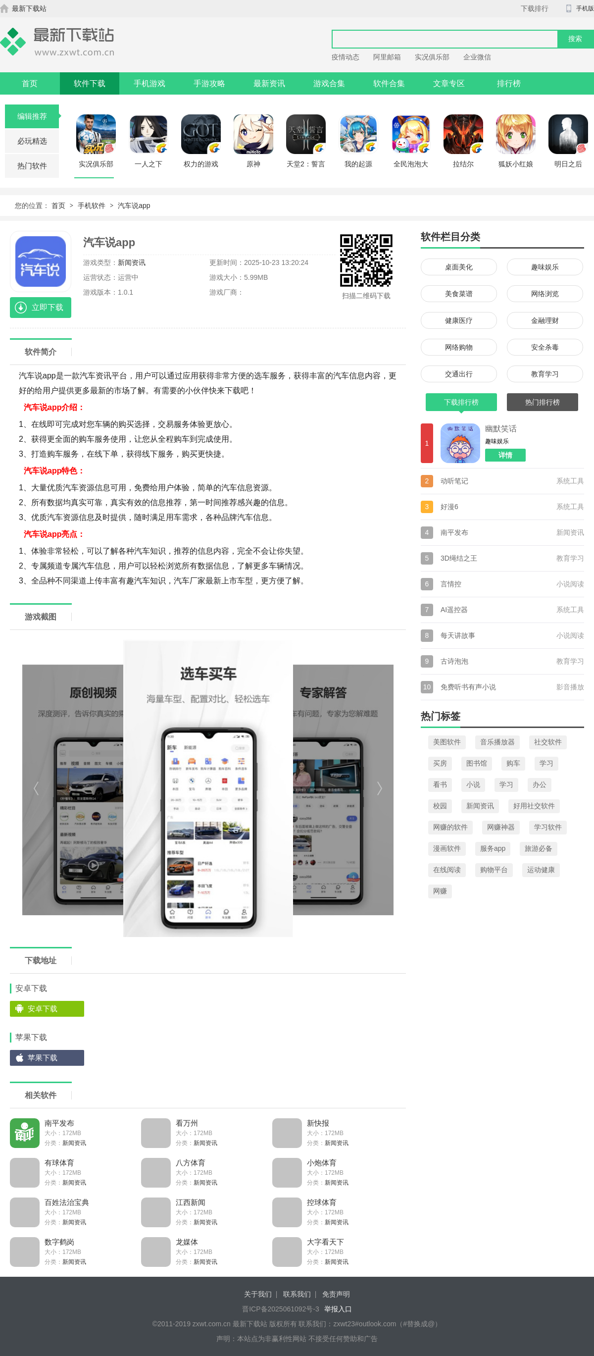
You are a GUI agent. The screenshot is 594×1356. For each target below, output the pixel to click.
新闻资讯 (132, 262)
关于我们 (258, 1294)
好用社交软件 (534, 806)
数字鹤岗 (59, 1242)
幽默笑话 (501, 428)
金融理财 (545, 320)
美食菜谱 (459, 294)
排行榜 (509, 83)
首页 (30, 83)
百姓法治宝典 (67, 1202)
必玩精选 (32, 141)
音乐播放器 (497, 742)
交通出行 (459, 374)
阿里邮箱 (387, 57)
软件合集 (389, 83)
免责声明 (336, 1294)
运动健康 (541, 870)
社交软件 (548, 742)
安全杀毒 (545, 347)
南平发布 (59, 1123)
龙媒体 (187, 1242)
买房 (440, 763)
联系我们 (297, 1294)
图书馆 (476, 763)
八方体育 (190, 1162)
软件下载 (89, 83)
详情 (505, 455)
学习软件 (548, 827)
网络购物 (459, 347)
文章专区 (449, 83)
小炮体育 (322, 1162)
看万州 (187, 1123)
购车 (513, 763)
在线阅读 (447, 870)
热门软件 (32, 165)
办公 (539, 784)
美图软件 (447, 742)
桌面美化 (459, 267)
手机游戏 (149, 83)
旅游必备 (538, 848)
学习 (546, 763)
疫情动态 (345, 57)
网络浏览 (545, 294)
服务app (492, 848)
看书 (440, 784)
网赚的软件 (450, 827)
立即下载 (47, 307)
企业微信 (477, 57)
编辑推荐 (38, 116)
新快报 (318, 1123)
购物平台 (494, 870)
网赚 (440, 891)
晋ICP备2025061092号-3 (280, 1309)
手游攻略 (209, 83)
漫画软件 (447, 848)
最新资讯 (269, 83)
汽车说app (134, 205)
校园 (440, 806)
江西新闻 (190, 1202)
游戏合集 (329, 83)
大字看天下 (325, 1242)
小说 (473, 784)
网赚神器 (501, 827)
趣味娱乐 (545, 267)
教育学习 (545, 374)
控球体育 (322, 1202)
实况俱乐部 (432, 57)
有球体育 (59, 1162)
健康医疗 (459, 320)
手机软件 (91, 205)
